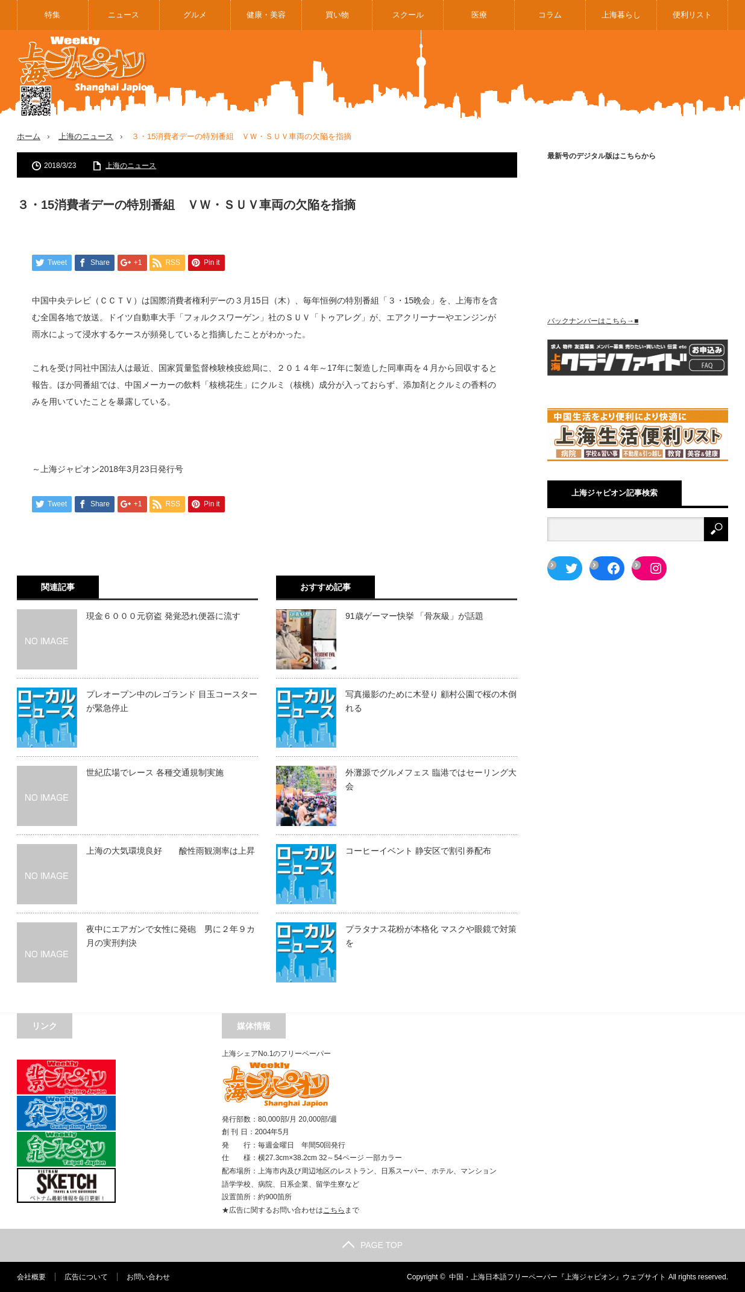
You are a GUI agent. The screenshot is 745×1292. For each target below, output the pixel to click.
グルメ (195, 14)
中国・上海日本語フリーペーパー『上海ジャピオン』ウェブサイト (557, 1277)
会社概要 (31, 1277)
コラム (550, 14)
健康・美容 (266, 14)
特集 (52, 14)
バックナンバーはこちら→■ (592, 321)
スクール (408, 14)
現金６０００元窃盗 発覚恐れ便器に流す (163, 616)
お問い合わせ (148, 1277)
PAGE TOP (372, 1245)
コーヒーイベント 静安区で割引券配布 (418, 851)
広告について (86, 1277)
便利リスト (692, 14)
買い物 (337, 14)
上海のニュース (85, 136)
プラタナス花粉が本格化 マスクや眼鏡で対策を (431, 935)
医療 (479, 14)
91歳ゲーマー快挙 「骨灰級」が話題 (414, 616)
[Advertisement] (508, 75)
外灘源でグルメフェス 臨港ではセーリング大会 (431, 779)
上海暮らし (621, 14)
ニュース (123, 14)
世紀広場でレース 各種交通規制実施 (155, 772)
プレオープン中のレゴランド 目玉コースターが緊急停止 (171, 700)
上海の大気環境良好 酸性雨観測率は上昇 (170, 851)
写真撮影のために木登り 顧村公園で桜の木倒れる (431, 700)
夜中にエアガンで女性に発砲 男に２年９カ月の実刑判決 (170, 935)
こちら (334, 1210)
